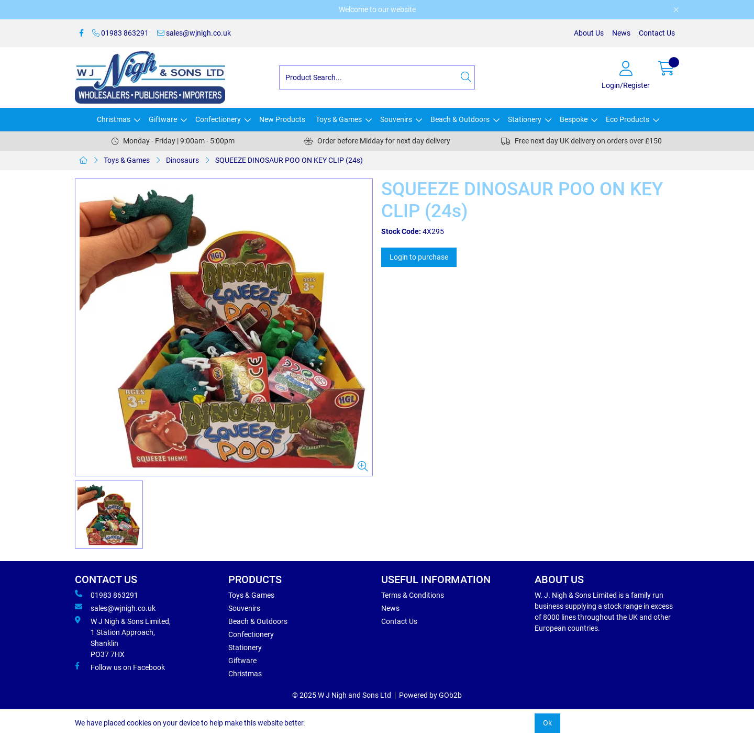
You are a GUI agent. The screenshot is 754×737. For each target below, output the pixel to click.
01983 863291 (120, 33)
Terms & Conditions (412, 595)
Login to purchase (419, 257)
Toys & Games (339, 119)
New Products (282, 119)
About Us (589, 33)
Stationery (524, 119)
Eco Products (627, 119)
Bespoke (573, 119)
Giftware (163, 119)
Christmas (113, 119)
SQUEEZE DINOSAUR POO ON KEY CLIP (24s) (289, 160)
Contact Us (657, 33)
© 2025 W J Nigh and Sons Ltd (341, 695)
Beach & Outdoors (460, 119)
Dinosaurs (182, 160)
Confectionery (218, 119)
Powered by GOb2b (430, 695)
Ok (547, 723)
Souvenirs (396, 119)
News (621, 33)
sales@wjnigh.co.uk (194, 33)
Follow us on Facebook (120, 667)
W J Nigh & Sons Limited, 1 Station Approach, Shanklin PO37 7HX (123, 637)
